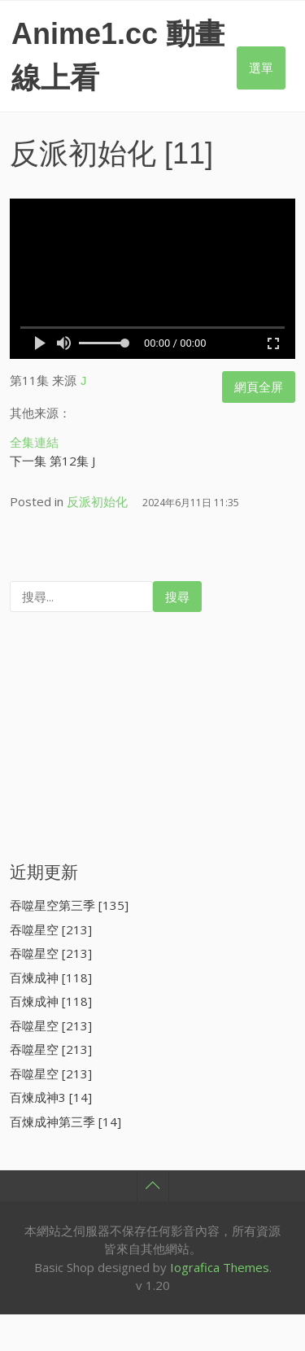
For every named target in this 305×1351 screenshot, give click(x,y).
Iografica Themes (219, 1265)
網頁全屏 (258, 386)
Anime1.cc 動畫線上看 (117, 55)
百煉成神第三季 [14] (65, 1119)
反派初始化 (83, 153)
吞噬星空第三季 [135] (69, 902)
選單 (261, 67)
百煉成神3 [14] (51, 1094)
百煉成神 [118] (51, 975)
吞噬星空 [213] (51, 927)
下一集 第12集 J (52, 458)
